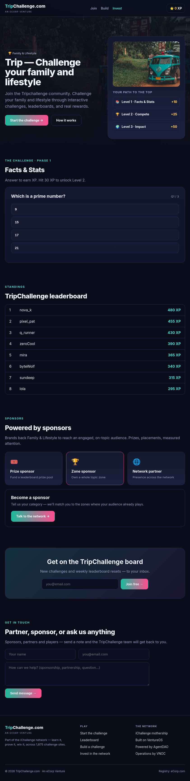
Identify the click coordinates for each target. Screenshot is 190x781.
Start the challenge (93, 733)
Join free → (134, 584)
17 (17, 235)
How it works (66, 120)
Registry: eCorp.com (172, 771)
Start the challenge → (26, 120)
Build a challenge (92, 747)
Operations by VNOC (151, 753)
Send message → (23, 693)
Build (105, 8)
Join (93, 8)
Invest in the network (95, 753)
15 (17, 222)
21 (17, 248)
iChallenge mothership (152, 733)
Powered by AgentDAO (152, 747)
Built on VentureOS (149, 740)
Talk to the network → (33, 516)
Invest (117, 8)
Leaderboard (89, 740)
